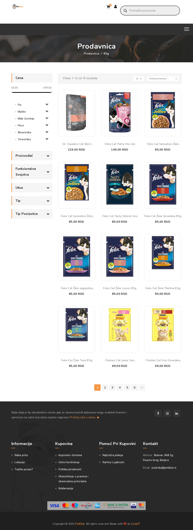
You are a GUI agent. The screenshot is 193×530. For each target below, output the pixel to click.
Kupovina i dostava (70, 455)
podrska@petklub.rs (164, 467)
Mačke (22, 111)
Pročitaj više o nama (85, 417)
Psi (20, 104)
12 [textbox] (137, 78)
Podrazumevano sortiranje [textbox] (161, 78)
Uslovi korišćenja (69, 462)
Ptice (21, 125)
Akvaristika (24, 132)
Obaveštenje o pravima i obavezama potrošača (73, 479)
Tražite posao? (24, 469)
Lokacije (20, 462)
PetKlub (80, 523)
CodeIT (135, 523)
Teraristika (24, 139)
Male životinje (26, 118)
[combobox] (162, 78)
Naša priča (21, 455)
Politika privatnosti (70, 469)
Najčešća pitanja (113, 455)
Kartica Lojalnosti (113, 462)
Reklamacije (66, 488)
